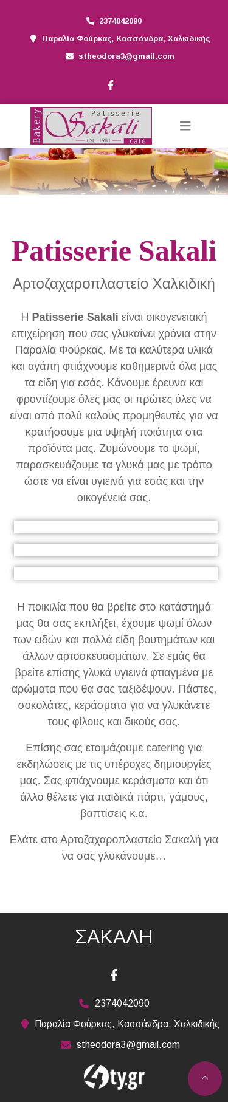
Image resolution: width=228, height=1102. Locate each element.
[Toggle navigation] (185, 126)
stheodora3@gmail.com (126, 56)
